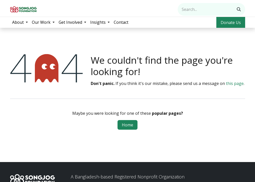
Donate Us (231, 22)
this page (235, 83)
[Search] (239, 9)
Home (127, 125)
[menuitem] (20, 22)
